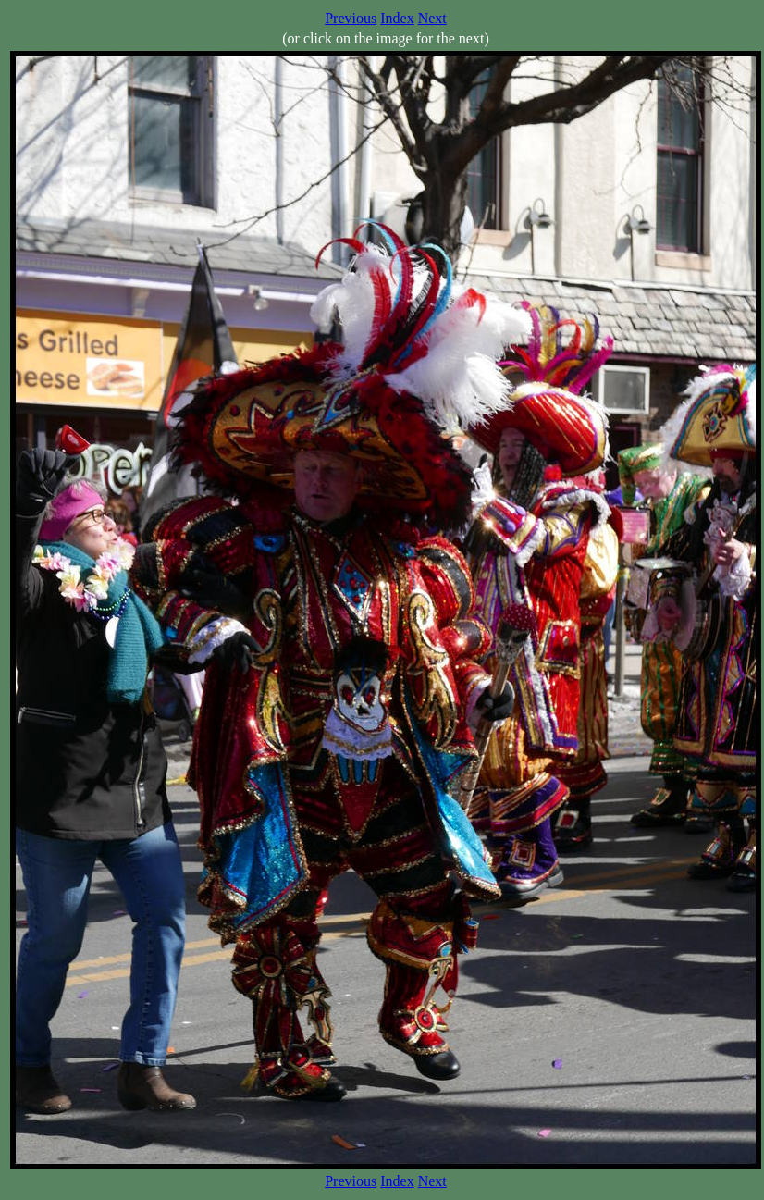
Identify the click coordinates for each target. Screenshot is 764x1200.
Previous (350, 18)
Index (396, 18)
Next (432, 18)
